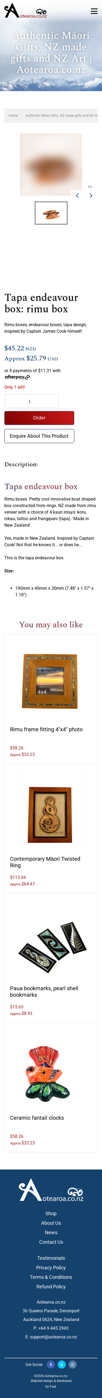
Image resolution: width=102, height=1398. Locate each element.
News (51, 1232)
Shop (51, 1213)
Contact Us (51, 1242)
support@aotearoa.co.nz (53, 1337)
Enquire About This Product (39, 433)
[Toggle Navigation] (94, 11)
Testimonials (51, 1258)
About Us (51, 1223)
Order (39, 418)
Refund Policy (51, 1286)
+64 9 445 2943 (53, 1328)
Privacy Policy (51, 1267)
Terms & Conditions (51, 1277)
